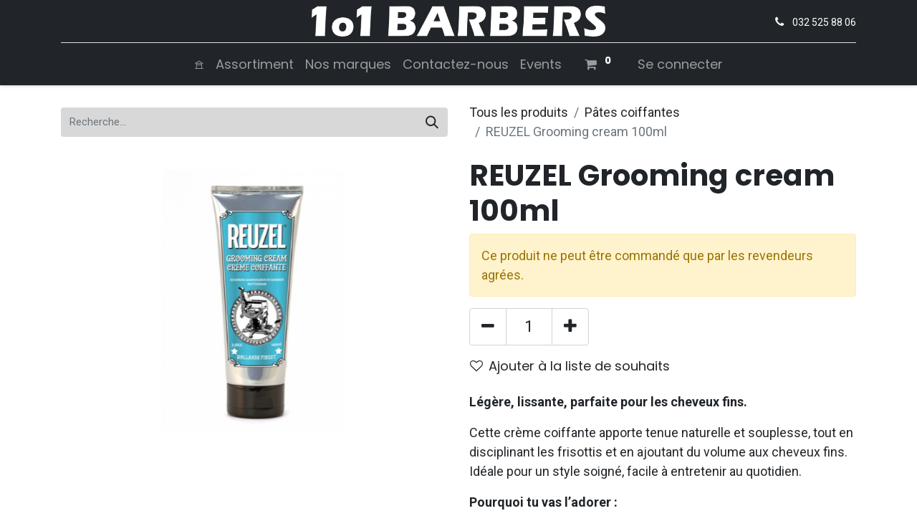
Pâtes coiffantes (632, 112)
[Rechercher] (432, 122)
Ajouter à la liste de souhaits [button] (570, 366)
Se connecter (680, 64)
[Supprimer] (487, 326)
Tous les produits (518, 112)
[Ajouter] (570, 326)
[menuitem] (199, 64)
